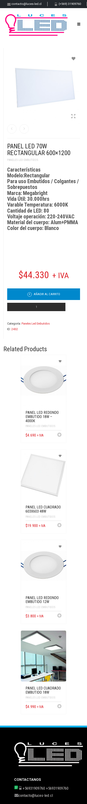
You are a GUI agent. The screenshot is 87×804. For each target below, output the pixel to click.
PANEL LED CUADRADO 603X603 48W (43, 509)
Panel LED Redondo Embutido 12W (42, 600)
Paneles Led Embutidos (22, 160)
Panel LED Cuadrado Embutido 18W (43, 690)
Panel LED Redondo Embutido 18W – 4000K (42, 416)
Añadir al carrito (43, 294)
